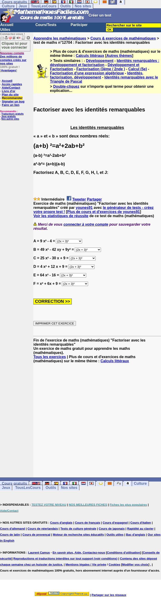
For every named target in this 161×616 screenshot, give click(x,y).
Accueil (6, 25)
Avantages (8, 70)
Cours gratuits (14, 483)
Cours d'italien (140, 522)
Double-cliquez (66, 86)
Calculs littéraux (90, 56)
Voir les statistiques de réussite (60, 216)
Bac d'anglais (135, 534)
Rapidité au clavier (140, 528)
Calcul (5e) (137, 69)
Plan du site (10, 94)
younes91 (84, 208)
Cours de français (87, 522)
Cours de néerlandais (42, 528)
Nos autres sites (10, 119)
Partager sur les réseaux (109, 595)
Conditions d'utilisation (123, 552)
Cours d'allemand (12, 528)
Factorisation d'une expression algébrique (87, 73)
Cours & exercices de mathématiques (123, 38)
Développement (99, 61)
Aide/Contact (11, 87)
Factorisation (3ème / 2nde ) (100, 69)
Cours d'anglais (61, 522)
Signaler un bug (13, 101)
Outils (65, 6)
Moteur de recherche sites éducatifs (78, 534)
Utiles (5, 30)
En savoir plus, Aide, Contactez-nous (78, 552)
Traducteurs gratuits (12, 114)
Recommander (12, 98)
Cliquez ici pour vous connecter (14, 45)
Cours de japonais (112, 528)
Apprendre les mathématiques (59, 38)
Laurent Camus (39, 552)
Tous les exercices (49, 357)
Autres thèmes (119, 56)
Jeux (23, 6)
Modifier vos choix (135, 564)
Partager (94, 199)
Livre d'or (8, 91)
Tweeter (79, 199)
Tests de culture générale (78, 528)
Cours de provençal (36, 534)
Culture (8, 6)
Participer (79, 25)
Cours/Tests (45, 25)
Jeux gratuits (8, 116)
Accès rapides (12, 84)
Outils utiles (115, 534)
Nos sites (83, 6)
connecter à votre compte (85, 224)
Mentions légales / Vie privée (86, 564)
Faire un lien (11, 105)
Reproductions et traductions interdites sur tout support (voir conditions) (65, 558)
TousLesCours (43, 6)
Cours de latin (10, 534)
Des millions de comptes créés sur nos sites (13, 58)
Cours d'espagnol (115, 522)
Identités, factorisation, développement (96, 75)
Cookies (114, 564)
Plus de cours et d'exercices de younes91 (103, 212)
